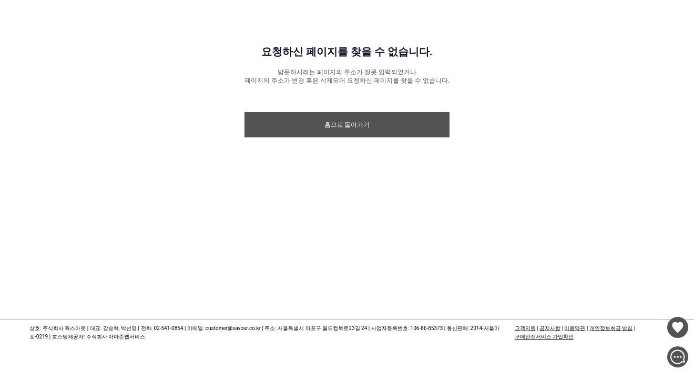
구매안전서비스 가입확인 (544, 337)
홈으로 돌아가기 (347, 124)
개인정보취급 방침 (610, 328)
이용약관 (574, 328)
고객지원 (525, 328)
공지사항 (549, 328)
